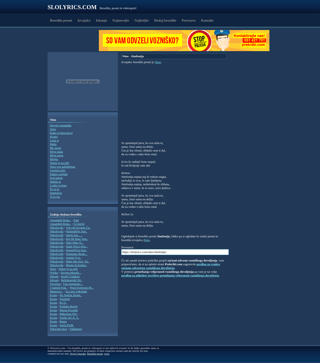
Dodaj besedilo (165, 20)
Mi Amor (55, 148)
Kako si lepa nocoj (61, 133)
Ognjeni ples (57, 170)
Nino (53, 269)
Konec (54, 136)
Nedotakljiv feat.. (76, 231)
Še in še (54, 189)
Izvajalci (84, 20)
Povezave (189, 20)
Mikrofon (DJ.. (69, 314)
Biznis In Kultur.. (76, 265)
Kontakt (207, 20)
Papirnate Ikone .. (77, 254)
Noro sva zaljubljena (62, 166)
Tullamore (76, 329)
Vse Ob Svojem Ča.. (78, 227)
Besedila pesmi (61, 20)
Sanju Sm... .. (74, 235)
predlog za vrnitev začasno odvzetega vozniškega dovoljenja (170, 266)
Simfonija (56, 193)
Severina (55, 284)
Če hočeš (79, 224)
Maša (53, 144)
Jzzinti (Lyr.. (73, 257)
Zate (76, 220)
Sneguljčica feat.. (76, 250)
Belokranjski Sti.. (71, 280)
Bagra (63, 321)
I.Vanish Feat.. (58, 287)
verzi (106, 353)
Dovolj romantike (60, 125)
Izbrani (54, 276)
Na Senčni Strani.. (71, 295)
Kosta (53, 295)
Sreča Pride (67, 325)
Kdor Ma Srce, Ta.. (77, 261)
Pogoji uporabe (78, 353)
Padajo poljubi (58, 174)
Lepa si (54, 140)
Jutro (53, 129)
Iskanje (101, 20)
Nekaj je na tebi (59, 163)
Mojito (54, 159)
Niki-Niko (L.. (75, 242)
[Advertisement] (74, 40)
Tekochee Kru (58, 329)
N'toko (54, 272)
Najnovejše (120, 20)
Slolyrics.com (72, 7)
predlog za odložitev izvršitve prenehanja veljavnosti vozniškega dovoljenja (170, 275)
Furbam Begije (69, 306)
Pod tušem (56, 178)
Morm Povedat (69, 310)
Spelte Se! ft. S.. (69, 317)
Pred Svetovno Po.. (81, 287)
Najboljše (141, 20)
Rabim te (55, 181)
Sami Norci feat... (77, 246)
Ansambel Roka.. (60, 220)
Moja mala (56, 151)
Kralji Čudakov (70, 276)
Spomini (65, 299)
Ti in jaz (55, 196)
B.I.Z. (63, 302)
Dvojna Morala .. (71, 272)
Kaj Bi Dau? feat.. (77, 239)
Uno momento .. (73, 284)
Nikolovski (56, 227)
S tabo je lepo (58, 185)
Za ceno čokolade (76, 291)
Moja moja (56, 155)
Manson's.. (56, 291)
